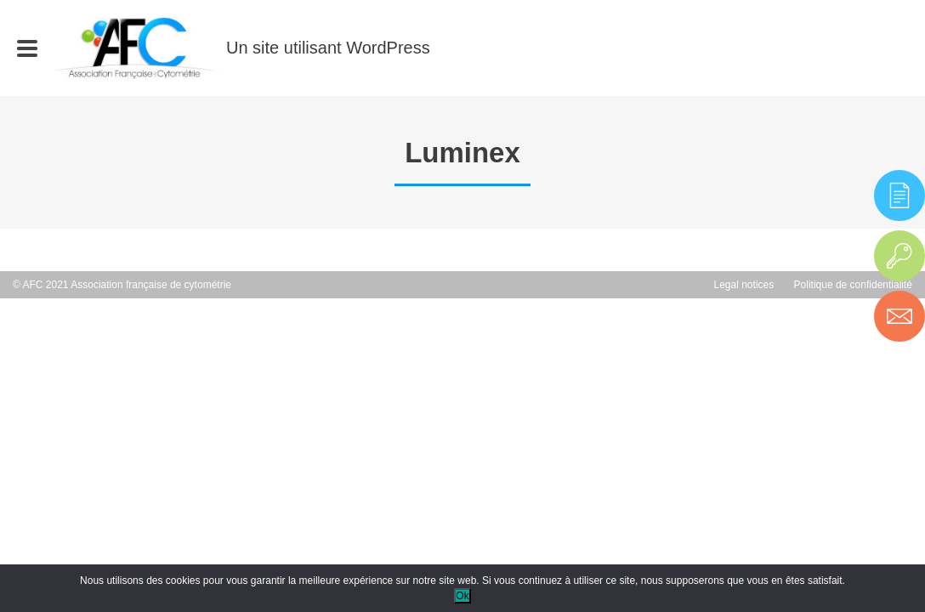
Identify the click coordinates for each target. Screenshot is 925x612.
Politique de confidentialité (853, 285)
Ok (462, 596)
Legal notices (744, 285)
